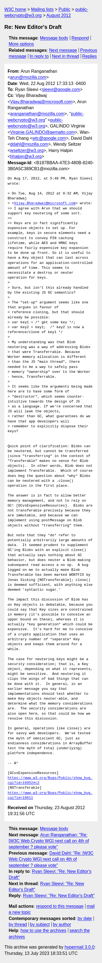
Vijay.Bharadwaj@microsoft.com (41, 101)
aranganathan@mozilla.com (37, 113)
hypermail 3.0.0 (79, 947)
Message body (54, 38)
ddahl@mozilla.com (29, 144)
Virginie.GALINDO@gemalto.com (42, 132)
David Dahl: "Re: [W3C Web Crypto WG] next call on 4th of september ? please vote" (51, 859)
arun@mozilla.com (28, 77)
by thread (18, 924)
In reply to (39, 56)
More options (21, 44)
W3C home (15, 9)
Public (64, 9)
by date (85, 918)
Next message (63, 50)
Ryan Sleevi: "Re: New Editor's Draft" (58, 895)
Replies (89, 56)
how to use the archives (43, 930)
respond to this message (59, 906)
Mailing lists (42, 9)
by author (62, 924)
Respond (80, 38)
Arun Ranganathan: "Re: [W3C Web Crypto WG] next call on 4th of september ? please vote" (49, 841)
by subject (40, 924)
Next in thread (65, 56)
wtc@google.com (49, 138)
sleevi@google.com (61, 89)
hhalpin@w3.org (26, 156)
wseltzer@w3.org (27, 150)
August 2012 (59, 15)
